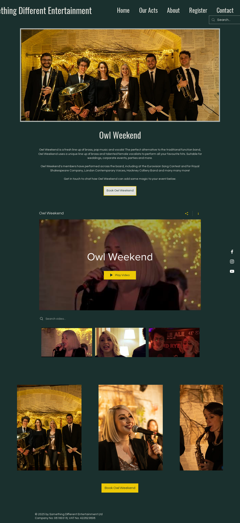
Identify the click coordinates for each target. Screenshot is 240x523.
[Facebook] (232, 251)
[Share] (187, 213)
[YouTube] (232, 271)
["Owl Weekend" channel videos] (120, 343)
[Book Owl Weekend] (120, 191)
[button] (147, 10)
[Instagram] (232, 261)
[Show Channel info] (197, 213)
